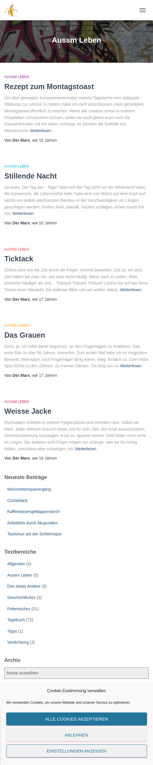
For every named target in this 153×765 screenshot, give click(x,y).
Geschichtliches (21, 597)
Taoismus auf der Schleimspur (34, 534)
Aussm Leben (16, 77)
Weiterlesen (40, 130)
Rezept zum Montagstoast (49, 86)
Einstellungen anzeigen (76, 750)
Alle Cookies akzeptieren (76, 719)
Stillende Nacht (30, 176)
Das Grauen (24, 335)
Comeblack (17, 500)
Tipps (12, 631)
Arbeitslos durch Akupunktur (32, 523)
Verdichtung (18, 642)
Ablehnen (76, 734)
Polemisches (18, 608)
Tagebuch (16, 620)
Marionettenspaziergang (29, 489)
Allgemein (16, 563)
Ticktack (18, 259)
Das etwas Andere (23, 586)
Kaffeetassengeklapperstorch (33, 511)
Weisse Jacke (27, 411)
